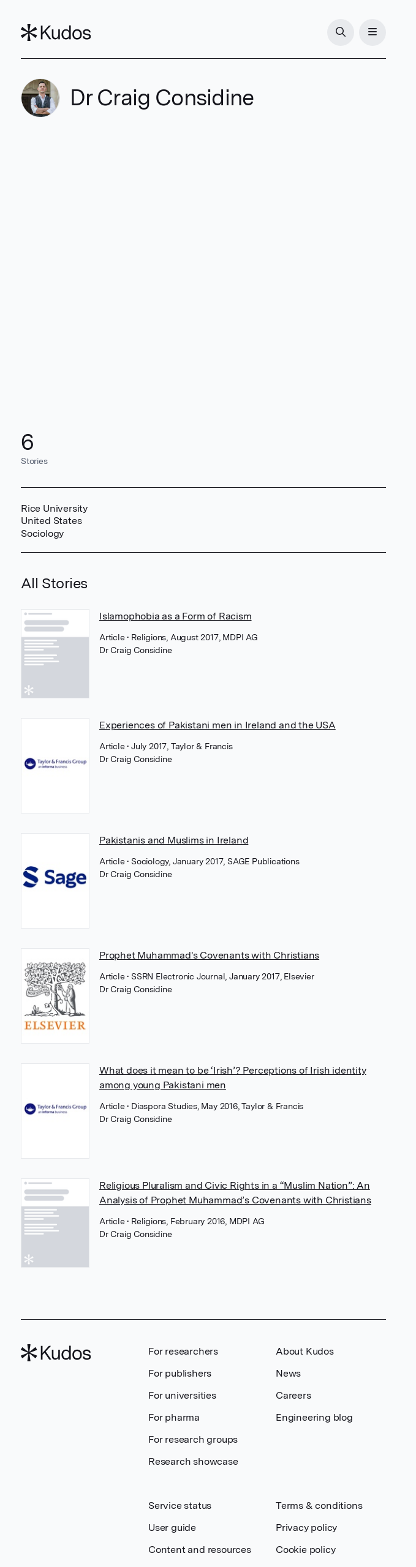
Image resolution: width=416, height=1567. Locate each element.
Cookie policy (305, 1549)
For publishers (179, 1373)
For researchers (183, 1351)
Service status (179, 1505)
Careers (293, 1395)
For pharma (174, 1417)
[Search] (340, 32)
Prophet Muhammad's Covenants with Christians (209, 955)
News (288, 1373)
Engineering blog (314, 1417)
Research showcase (193, 1461)
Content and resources (199, 1549)
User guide (172, 1527)
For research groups (193, 1439)
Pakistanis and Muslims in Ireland (173, 840)
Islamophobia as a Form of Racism (175, 616)
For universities (182, 1395)
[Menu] (372, 32)
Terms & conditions (319, 1505)
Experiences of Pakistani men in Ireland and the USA (217, 725)
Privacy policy (306, 1527)
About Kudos (305, 1351)
